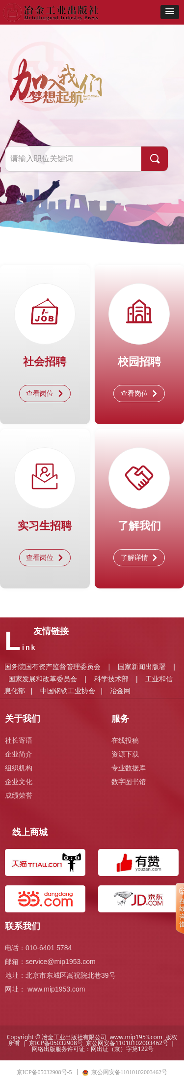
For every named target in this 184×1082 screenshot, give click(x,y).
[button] (169, 12)
